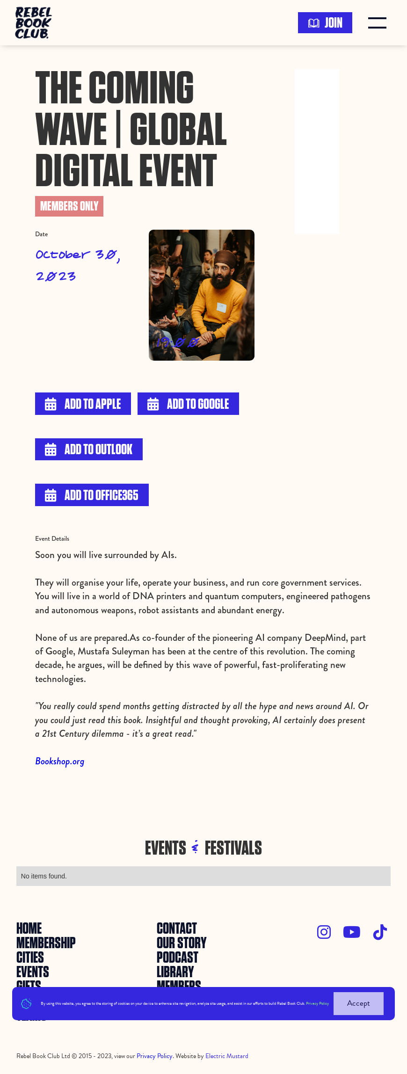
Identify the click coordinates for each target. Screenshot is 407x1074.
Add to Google (188, 404)
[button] (379, 23)
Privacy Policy (317, 1003)
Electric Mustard (226, 1056)
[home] (36, 22)
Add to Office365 (91, 495)
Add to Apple (83, 404)
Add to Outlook (88, 450)
